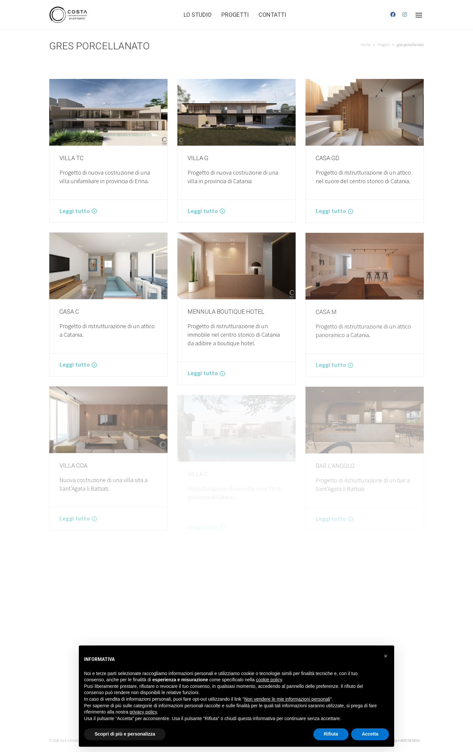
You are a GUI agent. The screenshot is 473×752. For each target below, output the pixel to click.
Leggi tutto (74, 211)
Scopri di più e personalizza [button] (125, 734)
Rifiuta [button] (331, 734)
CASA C (69, 311)
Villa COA (73, 465)
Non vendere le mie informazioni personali (287, 699)
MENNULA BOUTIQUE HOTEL (226, 311)
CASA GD (327, 158)
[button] (385, 656)
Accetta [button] (370, 734)
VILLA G (198, 158)
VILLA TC (71, 158)
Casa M (326, 311)
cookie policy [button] (269, 679)
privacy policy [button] (143, 712)
